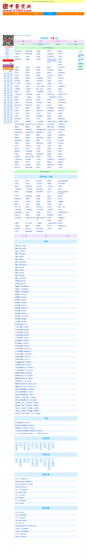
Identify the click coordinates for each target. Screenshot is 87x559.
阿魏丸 (60, 51)
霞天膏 (60, 223)
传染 (11, 100)
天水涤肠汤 (18, 217)
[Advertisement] (43, 25)
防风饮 (60, 97)
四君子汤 (17, 215)
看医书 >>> (8, 54)
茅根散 (60, 154)
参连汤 (38, 72)
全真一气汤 (61, 207)
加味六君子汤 (51, 129)
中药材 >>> (8, 58)
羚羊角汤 (61, 143)
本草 (5, 112)
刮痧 (8, 85)
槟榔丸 (38, 70)
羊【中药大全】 (20, 281)
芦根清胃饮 (28, 151)
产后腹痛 (53, 462)
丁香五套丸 (18, 94)
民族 (8, 73)
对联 (5, 75)
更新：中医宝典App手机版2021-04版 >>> (43, 1)
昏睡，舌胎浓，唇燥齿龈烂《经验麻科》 (27, 402)
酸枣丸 (60, 215)
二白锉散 (28, 97)
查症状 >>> (8, 50)
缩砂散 (17, 162)
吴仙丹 (60, 220)
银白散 (38, 164)
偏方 (5, 80)
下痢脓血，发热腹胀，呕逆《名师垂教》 (27, 408)
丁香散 (49, 91)
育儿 (5, 99)
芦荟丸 (17, 154)
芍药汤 (27, 212)
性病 (8, 97)
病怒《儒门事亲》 (21, 283)
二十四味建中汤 (52, 97)
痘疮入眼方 (39, 189)
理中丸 (27, 148)
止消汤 (60, 167)
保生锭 (60, 64)
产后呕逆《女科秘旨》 (22, 327)
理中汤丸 (28, 201)
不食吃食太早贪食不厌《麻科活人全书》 (26, 526)
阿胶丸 (17, 97)
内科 (8, 92)
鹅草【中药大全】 (21, 297)
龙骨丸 (49, 148)
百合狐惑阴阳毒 (63, 181)
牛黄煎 (27, 204)
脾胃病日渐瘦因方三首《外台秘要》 (26, 400)
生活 (8, 104)
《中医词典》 (20, 275)
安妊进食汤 (18, 51)
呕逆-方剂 (80, 55)
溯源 (5, 77)
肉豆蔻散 (28, 159)
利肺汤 (27, 143)
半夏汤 (38, 59)
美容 (5, 95)
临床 (5, 92)
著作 (8, 122)
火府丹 (17, 196)
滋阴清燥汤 (28, 231)
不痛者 (53, 445)
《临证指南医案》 (21, 262)
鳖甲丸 (49, 67)
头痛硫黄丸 (61, 217)
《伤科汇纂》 (20, 267)
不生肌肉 (24, 446)
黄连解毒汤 (39, 116)
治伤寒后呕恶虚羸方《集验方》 (25, 392)
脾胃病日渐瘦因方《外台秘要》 (25, 389)
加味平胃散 (61, 129)
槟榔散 (17, 70)
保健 (8, 109)
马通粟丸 (17, 156)
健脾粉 (27, 127)
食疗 (8, 87)
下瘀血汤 (17, 226)
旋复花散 (28, 164)
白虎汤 (27, 183)
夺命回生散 (50, 94)
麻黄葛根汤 (39, 154)
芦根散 (38, 151)
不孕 (75, 44)
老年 (8, 99)
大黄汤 (60, 83)
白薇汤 (38, 56)
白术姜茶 (39, 183)
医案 (11, 119)
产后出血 (45, 462)
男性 (8, 93)
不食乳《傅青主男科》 (21, 534)
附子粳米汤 (28, 105)
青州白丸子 (39, 207)
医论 (5, 121)
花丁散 (27, 116)
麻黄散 (38, 201)
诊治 (5, 122)
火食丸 (38, 118)
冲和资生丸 (39, 81)
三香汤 (38, 159)
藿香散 (49, 118)
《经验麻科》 (20, 256)
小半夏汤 (39, 223)
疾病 (63, 13)
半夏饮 (60, 59)
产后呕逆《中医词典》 (22, 337)
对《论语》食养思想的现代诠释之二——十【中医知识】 (31, 433)
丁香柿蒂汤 (18, 189)
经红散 (60, 132)
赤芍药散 (17, 81)
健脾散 (38, 127)
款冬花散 (61, 140)
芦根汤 (49, 151)
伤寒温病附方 (19, 212)
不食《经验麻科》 (20, 497)
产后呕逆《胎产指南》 (22, 332)
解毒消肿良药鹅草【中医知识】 (25, 425)
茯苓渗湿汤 (61, 100)
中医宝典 (16, 13)
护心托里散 (39, 121)
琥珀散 (17, 121)
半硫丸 (49, 183)
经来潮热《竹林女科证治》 (23, 348)
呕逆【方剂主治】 (21, 305)
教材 (8, 114)
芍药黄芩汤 (50, 159)
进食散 (27, 135)
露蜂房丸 (17, 151)
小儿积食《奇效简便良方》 (23, 351)
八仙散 (17, 67)
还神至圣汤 (39, 110)
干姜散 (60, 105)
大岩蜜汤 (28, 89)
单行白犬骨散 (40, 86)
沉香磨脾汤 (39, 78)
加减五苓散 (50, 124)
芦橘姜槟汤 (28, 154)
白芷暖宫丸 (50, 56)
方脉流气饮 (28, 100)
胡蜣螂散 (28, 121)
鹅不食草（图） (63, 94)
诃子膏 (17, 113)
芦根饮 (60, 151)
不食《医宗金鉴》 (20, 503)
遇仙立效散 (28, 167)
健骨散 (17, 127)
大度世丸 (39, 83)
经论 (11, 114)
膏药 (8, 80)
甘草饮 (49, 105)
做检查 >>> (8, 52)
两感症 (38, 199)
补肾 (40, 41)
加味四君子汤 (29, 132)
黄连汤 (49, 116)
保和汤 (60, 62)
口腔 (11, 99)
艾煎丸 (17, 181)
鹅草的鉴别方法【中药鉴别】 (24, 375)
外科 (11, 92)
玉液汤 (49, 228)
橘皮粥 (60, 137)
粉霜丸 (38, 100)
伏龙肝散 (39, 102)
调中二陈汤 (39, 89)
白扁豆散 (17, 54)
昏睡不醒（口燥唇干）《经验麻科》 (26, 397)
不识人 (32, 445)
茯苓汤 (17, 102)
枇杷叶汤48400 (29, 156)
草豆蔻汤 (50, 75)
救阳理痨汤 (18, 199)
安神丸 (27, 181)
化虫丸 (17, 116)
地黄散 (60, 89)
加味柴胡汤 (18, 129)
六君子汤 (28, 146)
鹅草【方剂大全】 (21, 294)
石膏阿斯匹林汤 (63, 212)
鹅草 (80, 63)
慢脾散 (49, 154)
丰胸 (8, 95)
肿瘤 (8, 102)
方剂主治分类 (27, 35)
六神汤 (38, 146)
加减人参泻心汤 (30, 124)
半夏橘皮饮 (18, 59)
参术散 (17, 75)
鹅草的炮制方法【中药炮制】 (24, 378)
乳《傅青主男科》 (21, 278)
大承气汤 (50, 186)
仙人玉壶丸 (28, 223)
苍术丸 (17, 72)
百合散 (17, 183)
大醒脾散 (17, 89)
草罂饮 (60, 75)
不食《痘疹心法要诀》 (21, 492)
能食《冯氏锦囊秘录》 (22, 286)
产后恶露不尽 (49, 464)
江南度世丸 (61, 124)
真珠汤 (60, 228)
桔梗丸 (49, 196)
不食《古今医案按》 (20, 495)
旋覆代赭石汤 (62, 226)
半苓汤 (60, 56)
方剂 (50, 13)
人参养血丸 (28, 209)
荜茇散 (27, 67)
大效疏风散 (61, 86)
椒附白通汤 (50, 127)
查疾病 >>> (8, 49)
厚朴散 (60, 113)
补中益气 (40, 44)
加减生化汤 (39, 124)
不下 (58, 41)
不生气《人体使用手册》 (21, 489)
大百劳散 (28, 83)
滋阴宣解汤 (39, 231)
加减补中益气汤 (52, 121)
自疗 (11, 87)
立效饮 (60, 146)
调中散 (49, 89)
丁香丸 (60, 91)
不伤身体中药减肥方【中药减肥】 (24, 484)
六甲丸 (17, 146)
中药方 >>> (8, 60)
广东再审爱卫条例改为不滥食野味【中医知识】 (29, 430)
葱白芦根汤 (28, 186)
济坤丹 (49, 132)
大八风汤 (17, 83)
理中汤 (17, 148)
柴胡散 (17, 78)
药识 (5, 105)
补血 (75, 41)
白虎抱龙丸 (50, 54)
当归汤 (27, 86)
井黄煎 (17, 135)
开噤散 (27, 199)
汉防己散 (61, 110)
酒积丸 (38, 135)
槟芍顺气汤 (50, 70)
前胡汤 (27, 207)
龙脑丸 (60, 148)
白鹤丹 (38, 54)
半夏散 (27, 59)
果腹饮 (27, 110)
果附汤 (17, 110)
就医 (5, 104)
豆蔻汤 (38, 94)
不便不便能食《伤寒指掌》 (23, 362)
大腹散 (49, 83)
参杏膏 (38, 75)
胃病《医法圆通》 (21, 319)
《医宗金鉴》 (20, 270)
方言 (11, 112)
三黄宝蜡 (50, 209)
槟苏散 (60, 70)
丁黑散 (27, 91)
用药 (11, 104)
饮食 (11, 105)
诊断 (8, 90)
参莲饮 (49, 72)
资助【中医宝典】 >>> (49, 48)
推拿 (5, 85)
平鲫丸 (49, 204)
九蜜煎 (49, 135)
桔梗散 (17, 137)
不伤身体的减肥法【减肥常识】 (23, 481)
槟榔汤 (27, 70)
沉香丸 (49, 78)
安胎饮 (38, 51)
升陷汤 (49, 212)
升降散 (38, 212)
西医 (5, 119)
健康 (5, 107)
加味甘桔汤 (28, 129)
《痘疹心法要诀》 (21, 245)
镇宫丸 (38, 167)
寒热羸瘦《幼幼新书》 (22, 340)
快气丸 (49, 140)
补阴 (24, 460)
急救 (11, 102)
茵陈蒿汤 (17, 228)
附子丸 (38, 105)
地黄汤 (17, 91)
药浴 (11, 82)
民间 (5, 73)
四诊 (5, 90)
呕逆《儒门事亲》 (21, 310)
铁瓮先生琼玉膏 (30, 217)
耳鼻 (8, 100)
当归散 (17, 86)
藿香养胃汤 (61, 118)
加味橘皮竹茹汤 (41, 129)
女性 (5, 97)
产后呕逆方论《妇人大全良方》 (25, 367)
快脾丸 (38, 140)
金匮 (5, 115)
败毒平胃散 (28, 54)
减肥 (11, 95)
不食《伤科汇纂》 (20, 523)
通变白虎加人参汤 (41, 218)
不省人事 (28, 446)
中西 (5, 78)
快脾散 (27, 140)
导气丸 (49, 86)
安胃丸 (49, 51)
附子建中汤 (18, 105)
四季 (11, 107)
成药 (11, 80)
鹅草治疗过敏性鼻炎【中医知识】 (25, 428)
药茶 (5, 82)
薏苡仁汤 (17, 167)
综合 (11, 122)
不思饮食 (57, 44)
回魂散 (60, 116)
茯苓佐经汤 (28, 102)
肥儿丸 (60, 189)
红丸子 (38, 113)
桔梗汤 (27, 137)
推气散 (27, 162)
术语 (5, 88)
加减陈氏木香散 (63, 121)
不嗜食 (36, 445)
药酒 (8, 82)
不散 (23, 41)
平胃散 (60, 204)
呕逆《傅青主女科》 (21, 308)
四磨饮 (38, 215)
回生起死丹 (18, 118)
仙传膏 (17, 223)
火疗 (11, 85)
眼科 (5, 100)
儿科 (11, 97)
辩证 (11, 88)
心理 (8, 107)
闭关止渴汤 (61, 67)
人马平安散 (39, 209)
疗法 (5, 83)
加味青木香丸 (19, 132)
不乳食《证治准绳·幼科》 (22, 479)
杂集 (8, 121)
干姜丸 (17, 108)
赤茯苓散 (61, 78)
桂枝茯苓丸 (61, 108)
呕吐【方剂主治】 (21, 313)
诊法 (11, 90)
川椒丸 (49, 81)
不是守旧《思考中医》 (21, 536)
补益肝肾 (20, 462)
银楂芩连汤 (50, 164)
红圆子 (49, 113)
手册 (5, 117)
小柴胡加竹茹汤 (52, 223)
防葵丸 (17, 100)
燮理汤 (27, 226)
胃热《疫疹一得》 (21, 324)
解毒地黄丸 (39, 132)
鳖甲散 (38, 67)
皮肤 (5, 102)
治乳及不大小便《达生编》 (23, 381)
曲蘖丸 (60, 156)
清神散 (38, 156)
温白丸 (38, 162)
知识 (8, 105)
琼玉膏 (49, 207)
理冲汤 (60, 199)
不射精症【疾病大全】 (21, 487)
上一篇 (25, 236)
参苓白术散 (61, 183)
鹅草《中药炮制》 (21, 302)
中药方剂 (21, 35)
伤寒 (11, 115)
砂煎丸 (60, 209)
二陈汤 (38, 97)
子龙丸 (17, 231)
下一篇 (67, 236)
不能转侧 (16, 446)
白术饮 (27, 56)
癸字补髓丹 (39, 191)
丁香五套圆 (28, 94)
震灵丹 (49, 167)
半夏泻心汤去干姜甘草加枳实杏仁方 (52, 60)
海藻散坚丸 (50, 110)
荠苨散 (49, 156)
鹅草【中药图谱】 (21, 300)
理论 (8, 88)
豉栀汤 (27, 81)
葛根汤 (27, 108)
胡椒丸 (27, 118)
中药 (36, 13)
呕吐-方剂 (80, 60)
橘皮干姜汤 (39, 137)
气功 (5, 87)
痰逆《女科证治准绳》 (22, 316)
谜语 (8, 75)
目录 (46, 236)
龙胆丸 (38, 148)
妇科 (11, 93)
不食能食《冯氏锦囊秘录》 (22, 528)
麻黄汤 (49, 201)
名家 (8, 77)
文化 (11, 77)
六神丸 (49, 146)
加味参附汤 (61, 127)
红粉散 (27, 113)
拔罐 (11, 83)
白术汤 (17, 56)
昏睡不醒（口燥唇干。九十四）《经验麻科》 (28, 413)
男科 (5, 93)
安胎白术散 (28, 51)
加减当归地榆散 (19, 124)
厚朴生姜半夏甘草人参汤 (63, 192)
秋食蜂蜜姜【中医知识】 (23, 422)
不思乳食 (41, 446)
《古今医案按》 (20, 251)
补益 (16, 460)
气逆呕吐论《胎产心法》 (23, 356)
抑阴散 (60, 164)
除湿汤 (60, 81)
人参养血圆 (18, 159)
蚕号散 (27, 72)
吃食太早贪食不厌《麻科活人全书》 (26, 383)
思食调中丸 (50, 215)
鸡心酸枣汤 (61, 135)
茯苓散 (49, 100)
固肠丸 (38, 108)
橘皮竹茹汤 (18, 140)
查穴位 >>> (8, 56)
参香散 (27, 75)
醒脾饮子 (61, 162)
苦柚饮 (17, 143)
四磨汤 (27, 215)
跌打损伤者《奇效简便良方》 (24, 354)
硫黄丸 (17, 201)
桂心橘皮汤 (50, 108)
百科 (77, 13)
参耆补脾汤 (61, 72)
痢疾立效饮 (39, 143)
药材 (8, 110)
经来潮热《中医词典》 (22, 346)
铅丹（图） (18, 207)
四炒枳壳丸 (61, 159)
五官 (11, 117)
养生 (5, 109)
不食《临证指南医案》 (21, 500)
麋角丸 (17, 204)
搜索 (11, 109)
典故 (11, 73)
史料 (11, 75)
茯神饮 (49, 102)
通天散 (49, 217)
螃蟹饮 (38, 204)
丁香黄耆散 (39, 91)
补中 (23, 44)
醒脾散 (49, 162)
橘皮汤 (49, 137)
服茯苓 (17, 191)
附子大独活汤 (62, 102)
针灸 (8, 83)
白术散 (60, 54)
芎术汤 (17, 164)
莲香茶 (49, 199)
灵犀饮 (49, 143)
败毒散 (49, 181)
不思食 (45, 445)
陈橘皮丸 (28, 78)
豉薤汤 (17, 186)
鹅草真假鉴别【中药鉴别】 (23, 373)
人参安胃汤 (18, 209)
